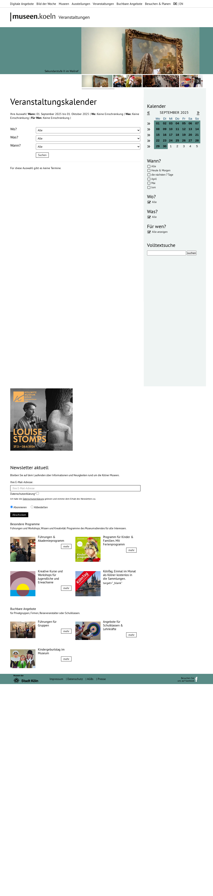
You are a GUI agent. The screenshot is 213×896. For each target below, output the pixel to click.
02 (165, 123)
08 (158, 129)
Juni (153, 187)
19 (184, 134)
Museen (64, 4)
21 (197, 134)
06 (190, 123)
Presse (102, 891)
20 (190, 134)
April (154, 179)
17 (170, 134)
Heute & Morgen (160, 170)
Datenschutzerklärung (33, 710)
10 (170, 129)
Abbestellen (39, 719)
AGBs (90, 891)
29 (158, 146)
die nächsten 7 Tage (162, 174)
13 (190, 129)
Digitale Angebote (22, 4)
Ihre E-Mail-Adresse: (21, 694)
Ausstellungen (81, 4)
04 (177, 123)
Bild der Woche (46, 4)
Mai (153, 183)
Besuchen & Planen (158, 4)
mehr (66, 758)
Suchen (42, 155)
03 (170, 123)
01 (158, 123)
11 (177, 129)
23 (165, 140)
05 (184, 123)
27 (190, 140)
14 (197, 129)
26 (184, 140)
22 (158, 140)
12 (184, 129)
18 (177, 134)
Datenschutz (75, 891)
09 (165, 129)
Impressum (56, 891)
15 (158, 134)
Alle (153, 166)
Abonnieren (18, 719)
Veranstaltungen (103, 4)
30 (165, 146)
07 (197, 123)
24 (170, 140)
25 (177, 140)
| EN (178, 4)
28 (197, 140)
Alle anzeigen (160, 231)
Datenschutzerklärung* (24, 705)
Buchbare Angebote (129, 4)
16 (165, 134)
